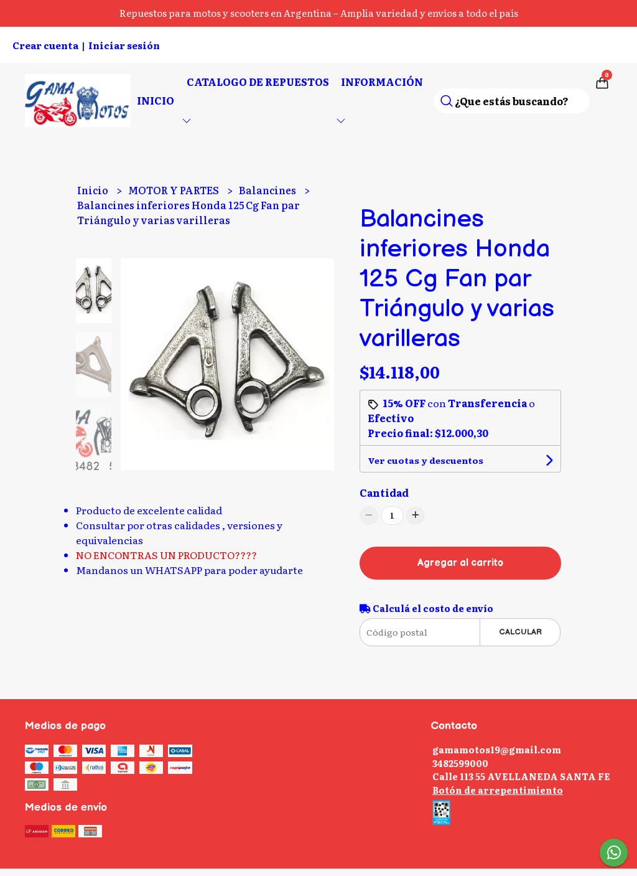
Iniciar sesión (124, 45)
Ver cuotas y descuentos (425, 460)
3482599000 (460, 763)
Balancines (268, 189)
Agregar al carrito (460, 563)
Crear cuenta (45, 45)
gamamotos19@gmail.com (496, 749)
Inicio (155, 100)
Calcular (520, 632)
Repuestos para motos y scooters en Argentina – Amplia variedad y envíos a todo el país (318, 13)
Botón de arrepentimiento (497, 789)
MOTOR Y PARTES (174, 189)
